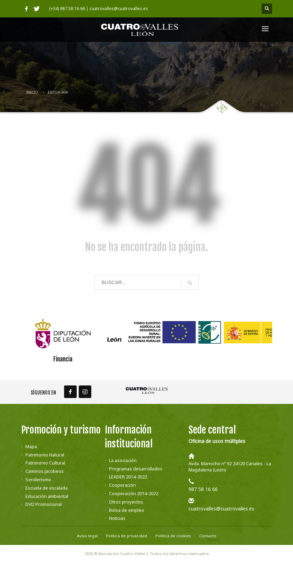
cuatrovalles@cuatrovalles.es (221, 508)
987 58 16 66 (203, 489)
